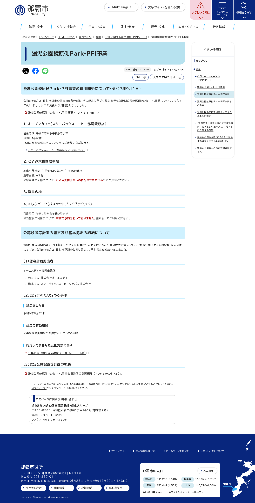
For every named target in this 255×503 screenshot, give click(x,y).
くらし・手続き (66, 37)
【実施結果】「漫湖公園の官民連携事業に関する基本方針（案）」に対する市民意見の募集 (215, 126)
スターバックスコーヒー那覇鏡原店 (58, 150)
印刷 (137, 77)
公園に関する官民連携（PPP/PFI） (126, 37)
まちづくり (85, 37)
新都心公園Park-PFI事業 (211, 87)
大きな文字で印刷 (164, 77)
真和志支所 (115, 488)
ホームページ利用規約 (177, 451)
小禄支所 (86, 488)
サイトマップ (117, 451)
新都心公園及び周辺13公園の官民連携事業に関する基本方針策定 (215, 139)
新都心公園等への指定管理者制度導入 (214, 150)
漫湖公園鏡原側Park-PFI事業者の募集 (214, 103)
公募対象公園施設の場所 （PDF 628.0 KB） (58, 353)
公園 (98, 37)
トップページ (46, 37)
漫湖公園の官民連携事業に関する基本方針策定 (214, 114)
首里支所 (59, 488)
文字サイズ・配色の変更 (164, 7)
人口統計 (208, 471)
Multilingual (122, 7)
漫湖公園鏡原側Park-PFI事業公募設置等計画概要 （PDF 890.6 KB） (75, 373)
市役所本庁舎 (33, 488)
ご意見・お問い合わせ (212, 451)
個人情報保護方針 (145, 451)
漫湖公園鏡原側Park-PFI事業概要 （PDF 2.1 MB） (63, 112)
